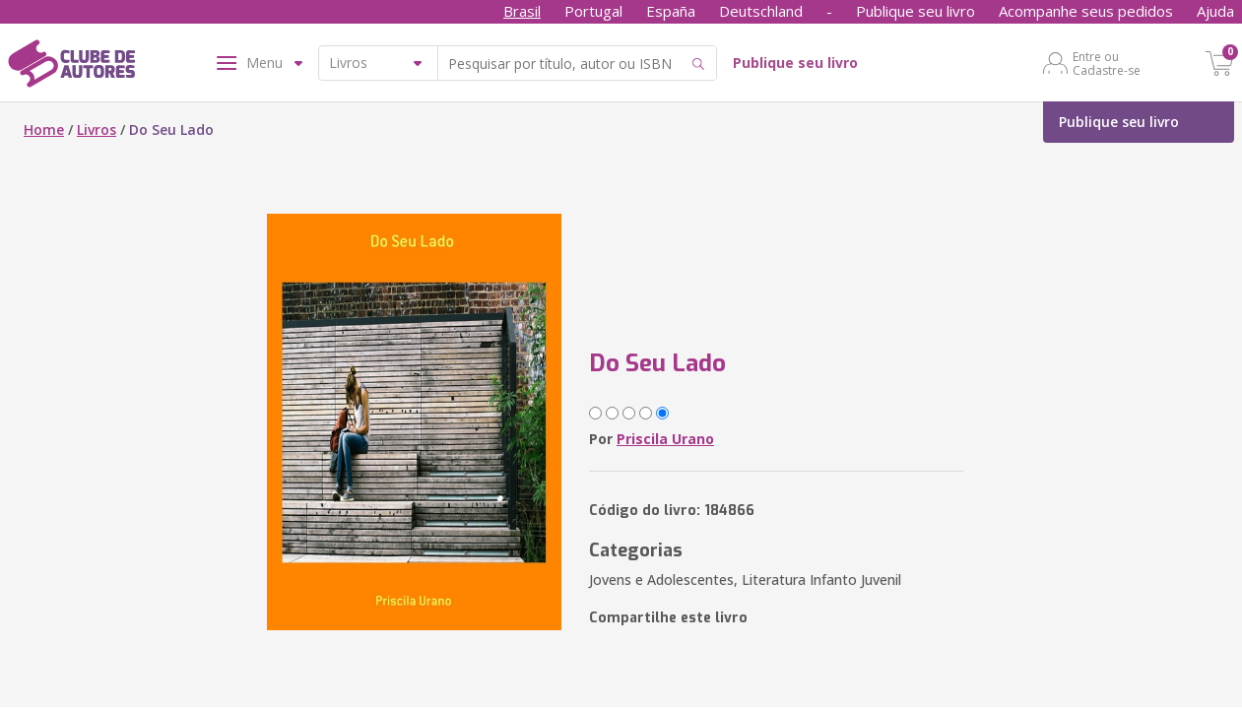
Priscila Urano (665, 438)
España (670, 11)
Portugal (593, 11)
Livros (96, 129)
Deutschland (761, 11)
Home (44, 129)
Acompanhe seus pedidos (1086, 11)
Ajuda (1215, 11)
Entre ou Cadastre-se (1107, 63)
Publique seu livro (915, 11)
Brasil (522, 11)
